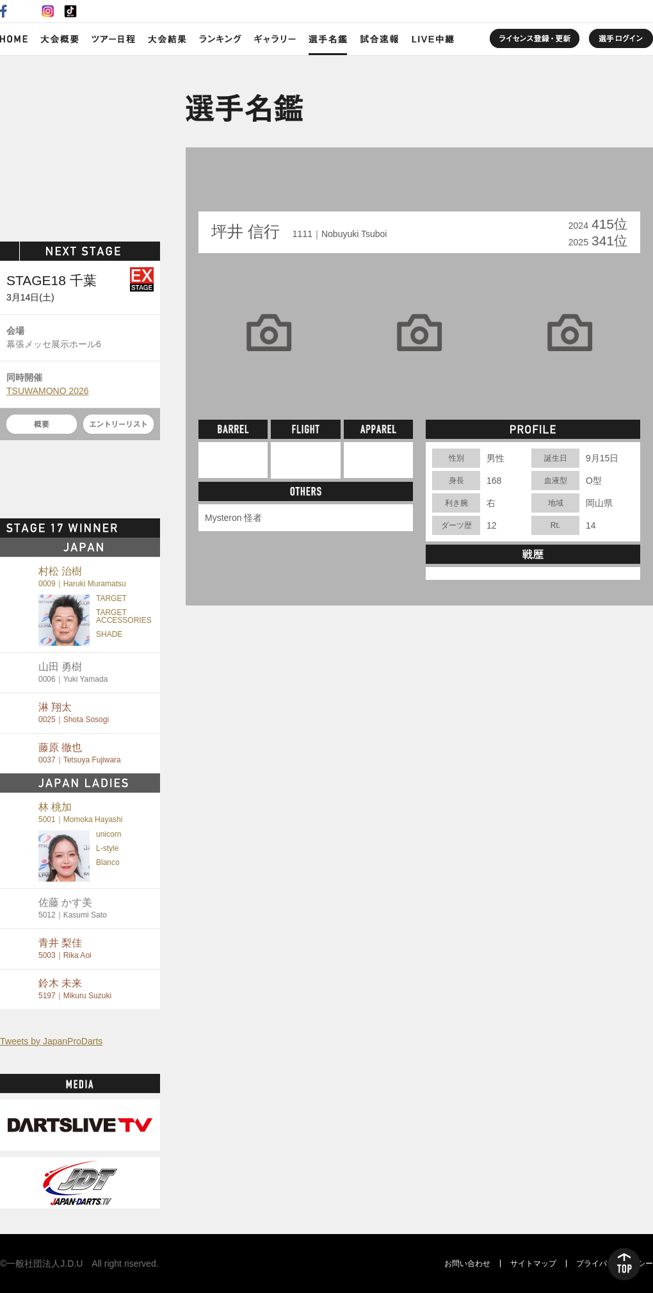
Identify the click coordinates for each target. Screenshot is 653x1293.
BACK (228, 186)
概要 (41, 424)
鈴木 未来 (74, 989)
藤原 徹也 (79, 753)
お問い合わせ (467, 1263)
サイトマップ (533, 1263)
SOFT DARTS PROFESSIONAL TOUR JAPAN (80, 145)
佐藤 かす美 (72, 908)
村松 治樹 (82, 577)
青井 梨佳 (65, 948)
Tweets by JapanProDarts (51, 1041)
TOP (624, 1264)
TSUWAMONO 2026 (47, 391)
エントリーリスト (118, 424)
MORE (138, 528)
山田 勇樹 (73, 672)
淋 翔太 (73, 712)
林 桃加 (80, 812)
